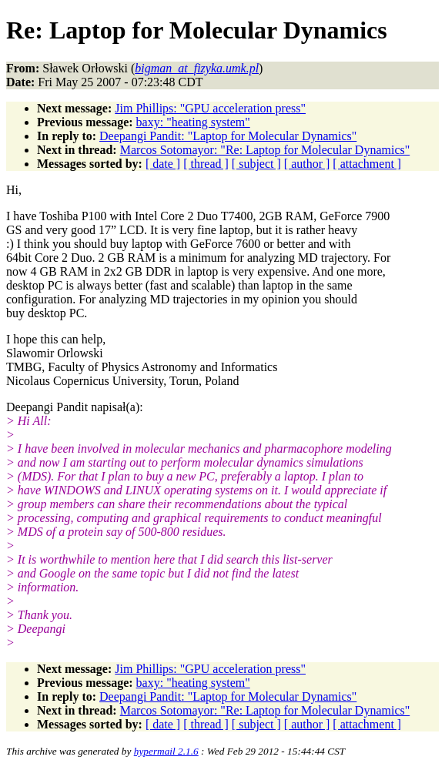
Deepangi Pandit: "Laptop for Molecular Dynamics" (227, 135)
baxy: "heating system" (193, 122)
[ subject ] (256, 163)
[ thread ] (206, 163)
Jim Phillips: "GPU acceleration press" (210, 108)
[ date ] (163, 163)
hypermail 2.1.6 (166, 751)
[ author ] (307, 163)
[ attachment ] (367, 163)
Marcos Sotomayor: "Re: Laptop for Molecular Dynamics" (265, 149)
